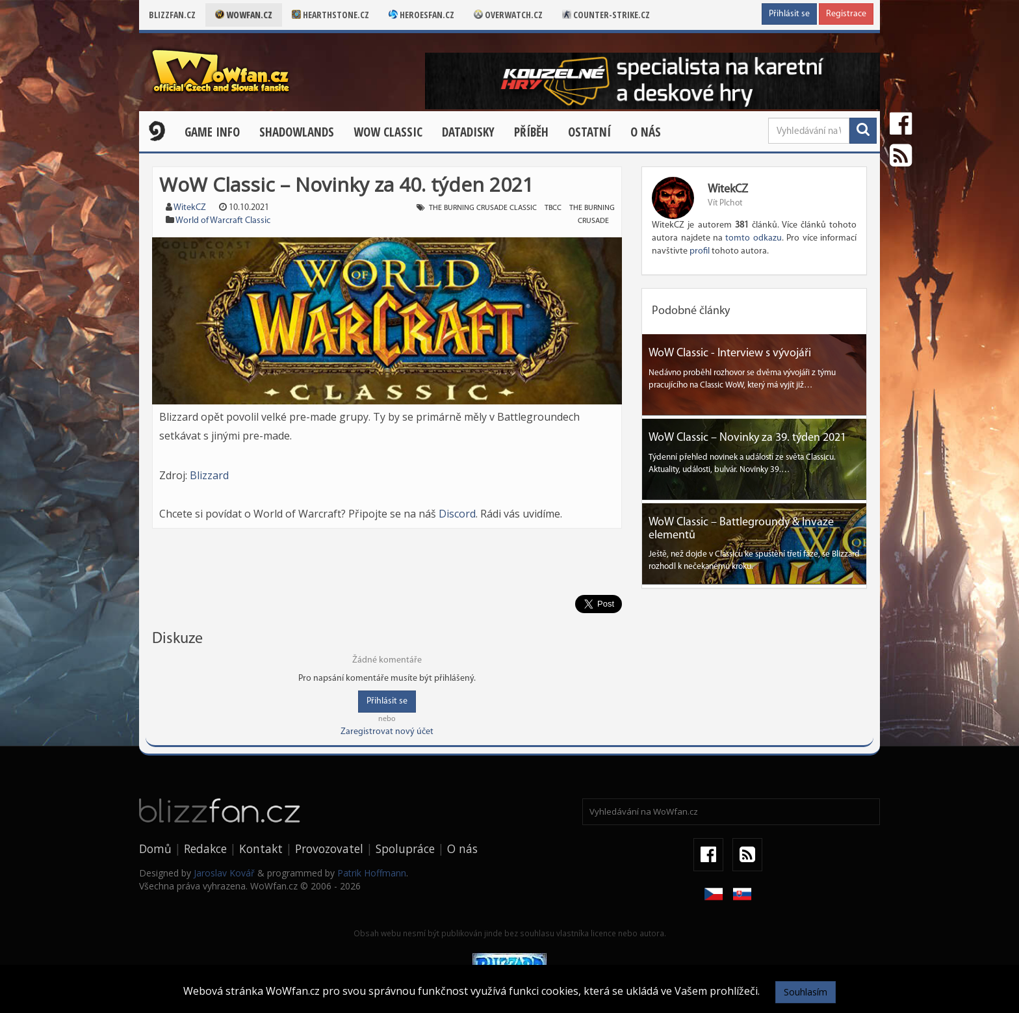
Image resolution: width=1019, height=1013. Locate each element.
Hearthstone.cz (330, 14)
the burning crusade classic (483, 208)
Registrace (846, 14)
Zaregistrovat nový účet (387, 732)
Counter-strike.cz (606, 14)
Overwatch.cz (508, 14)
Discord (457, 513)
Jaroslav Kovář (224, 873)
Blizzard (209, 475)
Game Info (212, 132)
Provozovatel (329, 848)
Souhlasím (805, 992)
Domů (155, 848)
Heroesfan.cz (421, 14)
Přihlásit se (789, 14)
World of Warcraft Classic (222, 221)
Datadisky (468, 132)
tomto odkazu (753, 238)
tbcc (553, 208)
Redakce (205, 848)
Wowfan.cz (243, 14)
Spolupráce (405, 848)
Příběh (531, 132)
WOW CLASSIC (388, 132)
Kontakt (261, 848)
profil (700, 251)
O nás (645, 132)
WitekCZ (190, 208)
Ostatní (589, 132)
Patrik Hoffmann (371, 873)
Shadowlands (296, 132)
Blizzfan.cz (172, 14)
